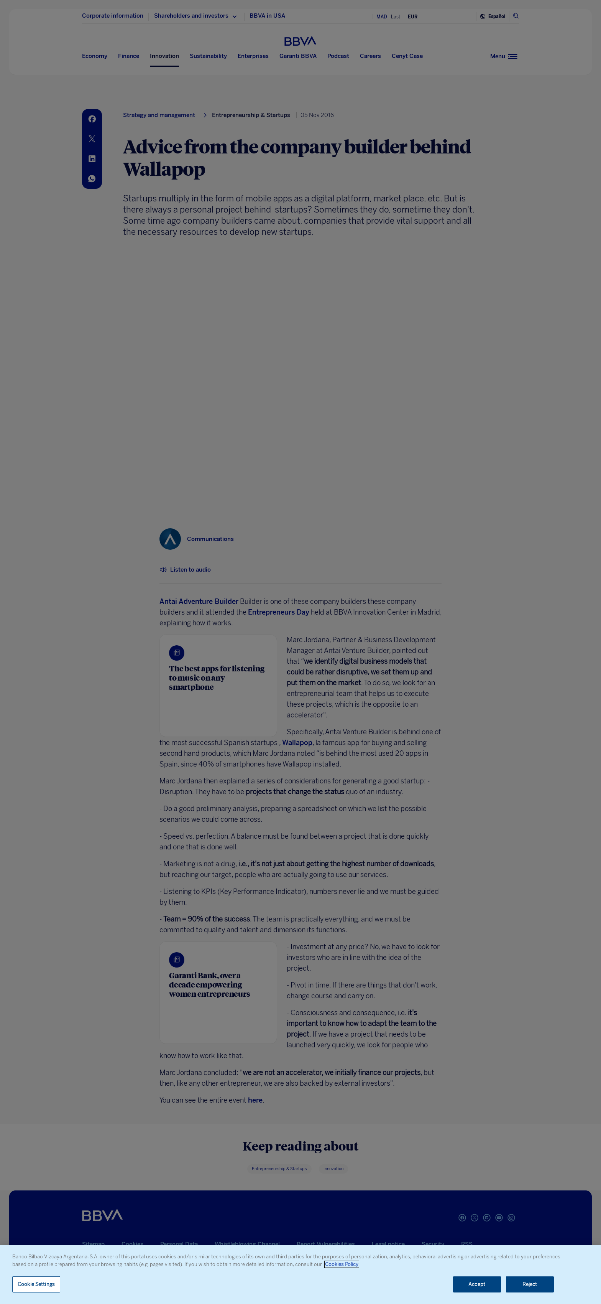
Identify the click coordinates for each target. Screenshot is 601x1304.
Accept (476, 1284)
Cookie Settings (36, 1284)
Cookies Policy (341, 1264)
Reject (529, 1284)
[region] (300, 1274)
